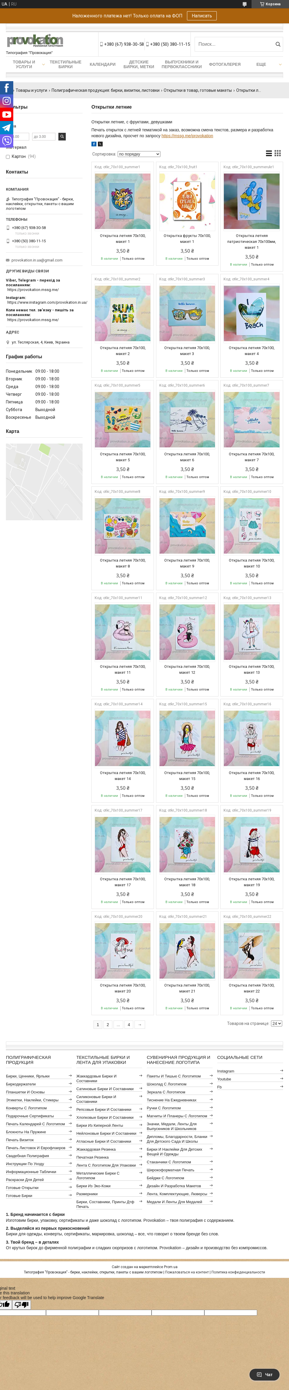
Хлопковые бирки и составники (105, 1117)
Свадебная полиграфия (27, 1156)
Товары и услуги (24, 64)
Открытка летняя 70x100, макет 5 (123, 457)
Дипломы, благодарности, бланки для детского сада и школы (177, 1139)
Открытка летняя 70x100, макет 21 (187, 988)
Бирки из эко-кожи (93, 1186)
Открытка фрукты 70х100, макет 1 (187, 238)
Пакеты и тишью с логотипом (174, 1076)
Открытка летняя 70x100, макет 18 (187, 882)
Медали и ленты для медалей (174, 1202)
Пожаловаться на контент (187, 1272)
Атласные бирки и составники (103, 1141)
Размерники (87, 1194)
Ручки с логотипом (164, 1108)
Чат (264, 1374)
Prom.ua (171, 1267)
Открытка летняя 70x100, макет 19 (252, 882)
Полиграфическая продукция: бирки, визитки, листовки (106, 90)
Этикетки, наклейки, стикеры (32, 1100)
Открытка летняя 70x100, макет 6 (187, 457)
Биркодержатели (21, 1084)
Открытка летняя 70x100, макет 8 (123, 563)
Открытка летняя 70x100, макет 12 (187, 669)
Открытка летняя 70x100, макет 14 (123, 776)
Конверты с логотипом (26, 1108)
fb (219, 1087)
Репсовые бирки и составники (103, 1109)
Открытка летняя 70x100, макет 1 (123, 238)
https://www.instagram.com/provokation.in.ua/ (47, 302)
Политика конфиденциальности (238, 1272)
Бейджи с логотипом (165, 1178)
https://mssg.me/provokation (187, 135)
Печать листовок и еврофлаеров (35, 1148)
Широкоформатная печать (170, 1170)
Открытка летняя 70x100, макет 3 (187, 351)
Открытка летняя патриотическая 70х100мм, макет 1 (251, 241)
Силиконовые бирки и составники (96, 1099)
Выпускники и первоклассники (182, 64)
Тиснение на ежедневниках (171, 1100)
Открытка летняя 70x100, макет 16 (252, 776)
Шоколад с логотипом (167, 1084)
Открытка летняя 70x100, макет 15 (187, 776)
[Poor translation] (21, 1305)
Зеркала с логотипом (166, 1092)
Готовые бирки (19, 1195)
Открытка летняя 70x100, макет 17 (123, 882)
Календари (103, 64)
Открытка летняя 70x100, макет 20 (123, 988)
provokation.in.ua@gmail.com (37, 260)
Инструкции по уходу (25, 1164)
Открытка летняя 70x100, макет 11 (123, 669)
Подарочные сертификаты (30, 1116)
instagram (225, 1071)
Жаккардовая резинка (96, 1149)
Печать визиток (20, 1140)
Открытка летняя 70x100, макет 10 (252, 563)
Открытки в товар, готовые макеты (198, 90)
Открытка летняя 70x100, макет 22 (252, 988)
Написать (202, 16)
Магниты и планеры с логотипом (177, 1116)
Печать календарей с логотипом (35, 1124)
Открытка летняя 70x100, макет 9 (187, 563)
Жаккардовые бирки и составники (96, 1078)
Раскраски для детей (25, 1180)
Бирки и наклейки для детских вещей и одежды (174, 1151)
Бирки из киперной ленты (99, 1125)
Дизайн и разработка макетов (174, 1186)
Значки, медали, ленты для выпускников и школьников (172, 1126)
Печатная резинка (92, 1157)
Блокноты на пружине (26, 1132)
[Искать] (278, 44)
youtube (224, 1079)
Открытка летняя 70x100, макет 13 (252, 669)
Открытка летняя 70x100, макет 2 (123, 351)
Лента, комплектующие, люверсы (177, 1194)
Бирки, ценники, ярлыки (28, 1076)
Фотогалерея (225, 64)
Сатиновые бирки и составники (105, 1089)
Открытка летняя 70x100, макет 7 (252, 457)
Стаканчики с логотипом (169, 1162)
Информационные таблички (31, 1172)
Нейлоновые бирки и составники (106, 1133)
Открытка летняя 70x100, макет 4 (252, 351)
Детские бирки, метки (139, 64)
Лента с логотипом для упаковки (106, 1165)
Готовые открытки (22, 1187)
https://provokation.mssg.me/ (33, 289)
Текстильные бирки (65, 64)
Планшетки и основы (25, 1092)
